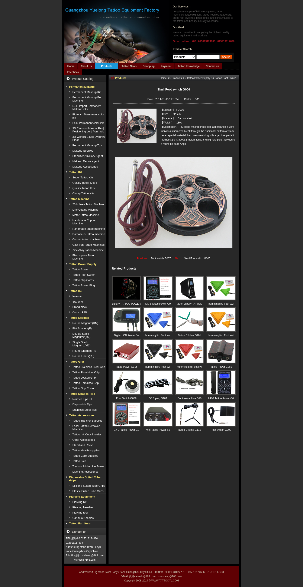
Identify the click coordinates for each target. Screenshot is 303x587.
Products (106, 66)
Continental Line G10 (189, 398)
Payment (166, 66)
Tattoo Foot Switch (225, 78)
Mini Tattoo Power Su (158, 429)
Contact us (212, 66)
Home (70, 66)
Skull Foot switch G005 (197, 258)
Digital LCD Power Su (126, 335)
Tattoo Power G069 (221, 366)
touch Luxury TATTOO (189, 303)
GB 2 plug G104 (158, 398)
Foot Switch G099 (221, 429)
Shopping (149, 66)
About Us (86, 66)
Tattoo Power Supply (198, 78)
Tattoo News (129, 66)
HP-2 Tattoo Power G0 (221, 398)
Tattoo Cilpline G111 (189, 429)
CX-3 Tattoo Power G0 (158, 303)
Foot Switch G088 (126, 398)
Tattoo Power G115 (126, 366)
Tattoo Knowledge (189, 66)
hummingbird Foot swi (221, 303)
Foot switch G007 (161, 258)
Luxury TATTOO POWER (126, 303)
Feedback (73, 72)
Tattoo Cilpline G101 (189, 335)
